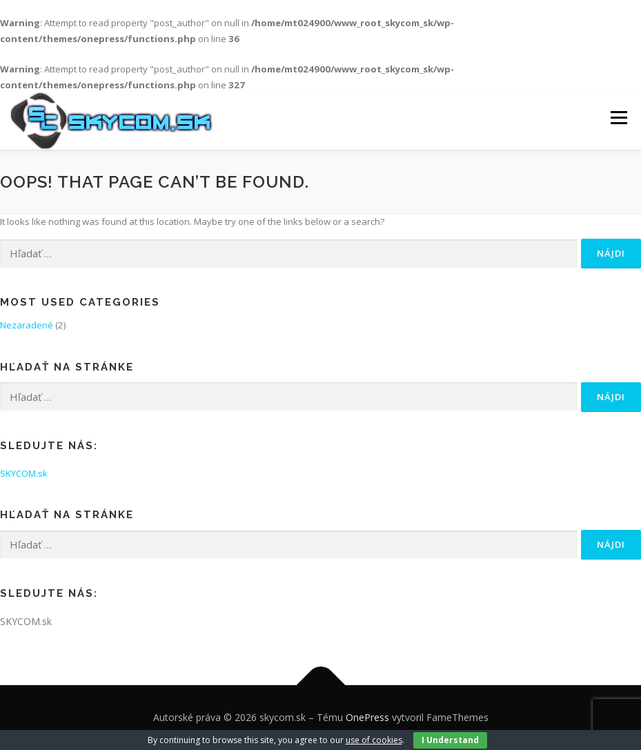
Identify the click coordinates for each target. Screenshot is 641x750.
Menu (619, 118)
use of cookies (374, 740)
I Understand (450, 740)
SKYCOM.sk (24, 473)
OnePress (367, 717)
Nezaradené (26, 325)
